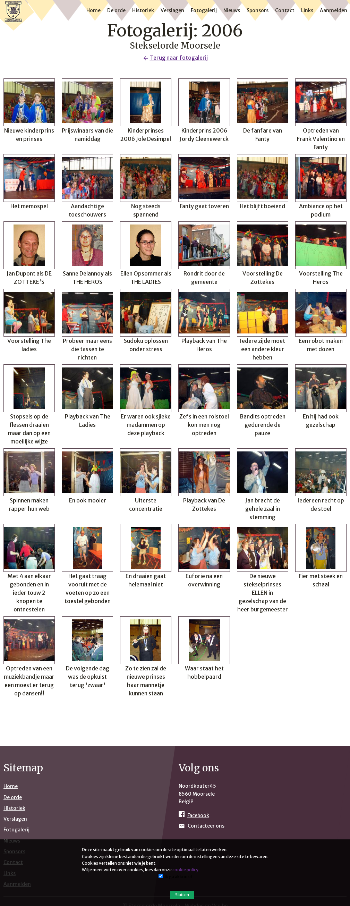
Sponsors (257, 10)
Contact (284, 10)
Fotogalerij (204, 10)
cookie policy (185, 869)
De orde (116, 10)
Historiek (143, 10)
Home (93, 10)
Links (307, 10)
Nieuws (231, 10)
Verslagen (172, 10)
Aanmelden (333, 10)
